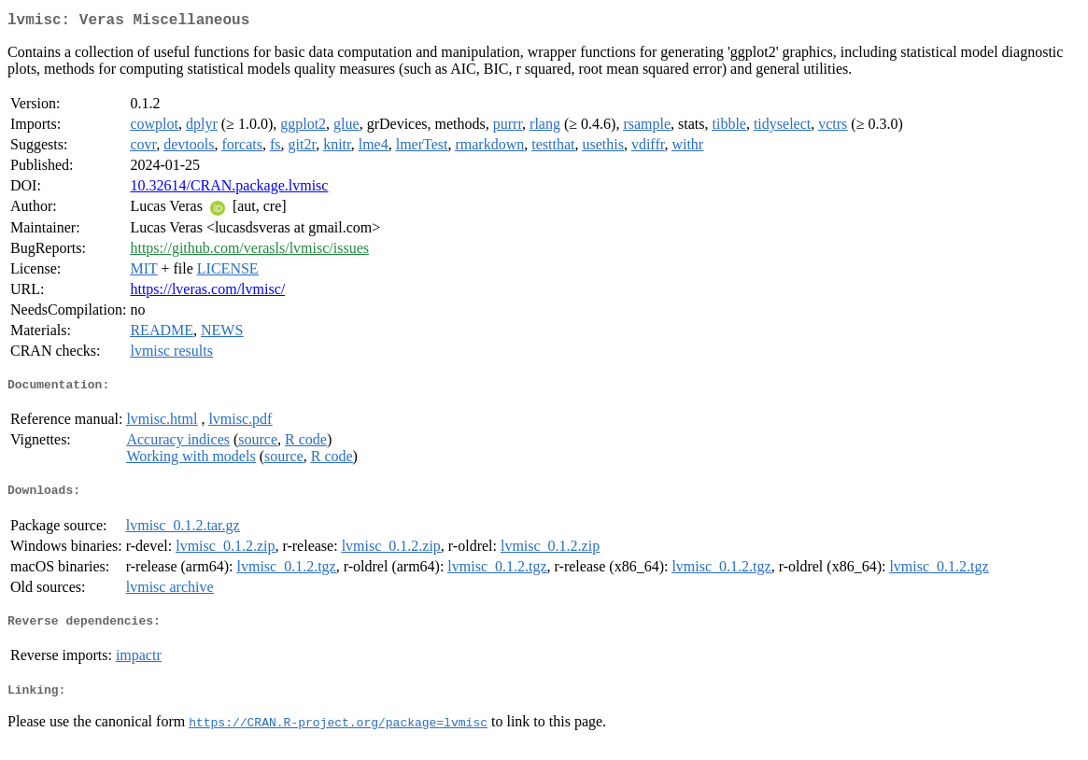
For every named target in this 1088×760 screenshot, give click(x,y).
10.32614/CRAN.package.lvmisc (229, 189)
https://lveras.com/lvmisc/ (207, 293)
